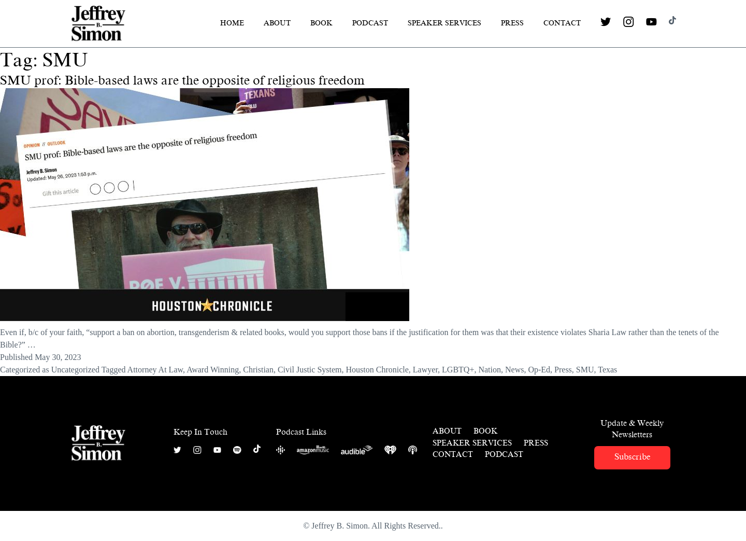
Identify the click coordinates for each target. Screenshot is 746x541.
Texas (607, 369)
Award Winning (213, 369)
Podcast (370, 23)
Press (512, 23)
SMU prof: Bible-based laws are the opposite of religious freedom (182, 80)
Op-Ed (539, 369)
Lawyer (425, 369)
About (277, 23)
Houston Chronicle (377, 369)
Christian (258, 369)
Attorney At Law (155, 369)
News (514, 369)
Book (321, 23)
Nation (489, 369)
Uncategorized (75, 369)
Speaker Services (444, 23)
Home (232, 23)
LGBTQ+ (458, 369)
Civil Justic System (310, 369)
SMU (585, 369)
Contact (562, 23)
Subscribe (632, 457)
